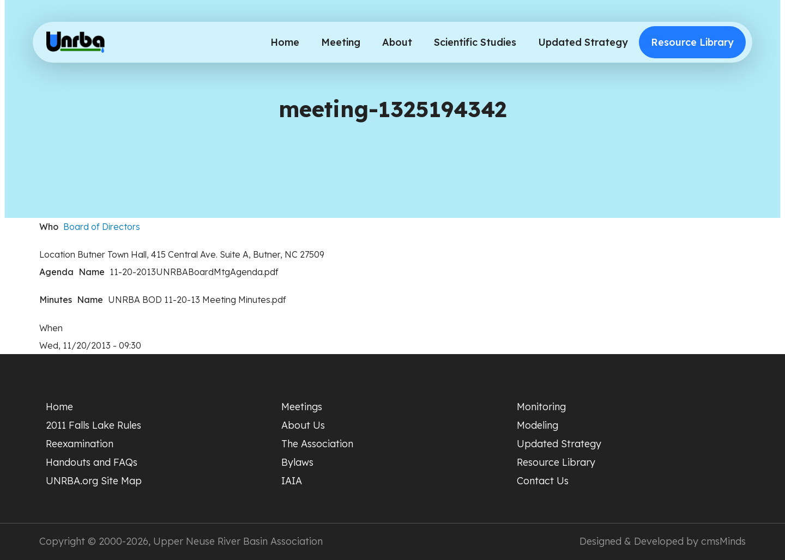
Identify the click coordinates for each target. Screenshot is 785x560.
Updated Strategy (583, 42)
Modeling (537, 425)
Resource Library (692, 42)
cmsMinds (723, 541)
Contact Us (543, 480)
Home (284, 42)
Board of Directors (101, 226)
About (397, 42)
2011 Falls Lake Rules (93, 425)
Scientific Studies (475, 42)
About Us (303, 425)
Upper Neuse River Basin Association (238, 541)
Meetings (301, 406)
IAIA (291, 480)
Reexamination (79, 443)
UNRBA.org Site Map (94, 480)
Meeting (340, 42)
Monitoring (541, 406)
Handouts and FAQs (91, 462)
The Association (317, 443)
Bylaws (297, 462)
